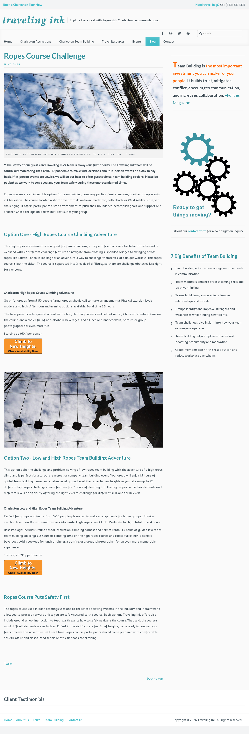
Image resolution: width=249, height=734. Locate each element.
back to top (155, 678)
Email (17, 64)
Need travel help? (207, 4)
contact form (197, 231)
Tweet (8, 663)
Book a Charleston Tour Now (23, 4)
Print (7, 64)
